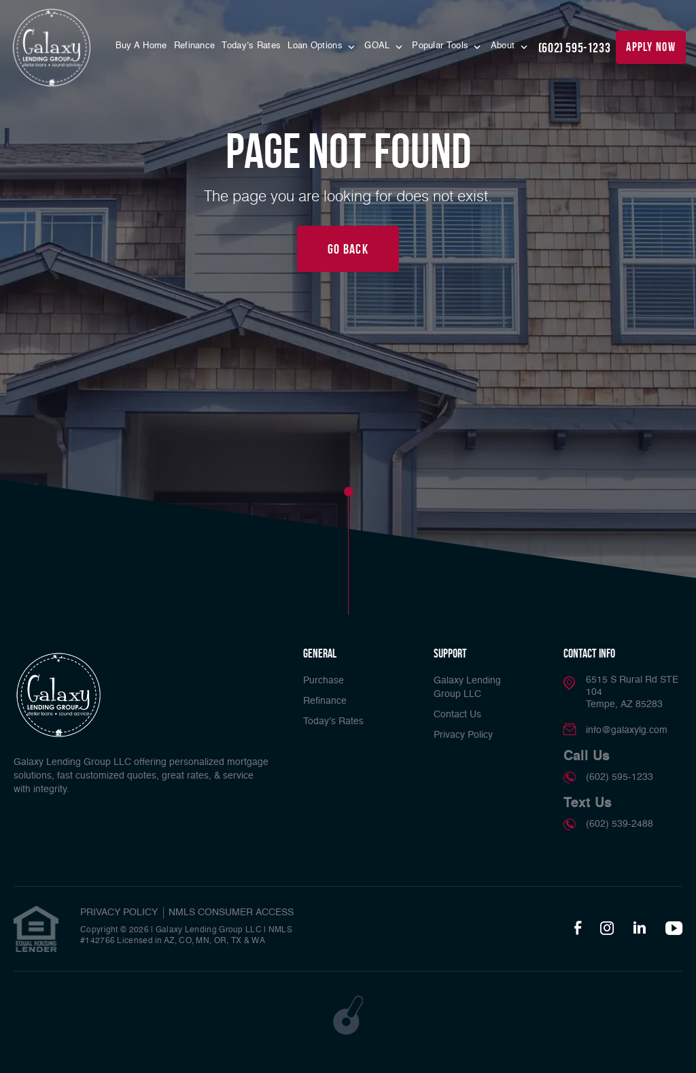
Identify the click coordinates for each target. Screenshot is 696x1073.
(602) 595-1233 (574, 47)
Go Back (348, 248)
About (504, 45)
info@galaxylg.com (626, 730)
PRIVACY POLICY (119, 912)
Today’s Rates (251, 45)
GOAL (378, 45)
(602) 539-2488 (619, 824)
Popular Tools (441, 45)
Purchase (323, 680)
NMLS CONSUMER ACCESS (231, 912)
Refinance (194, 45)
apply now (651, 47)
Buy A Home (141, 45)
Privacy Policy (463, 735)
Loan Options (316, 45)
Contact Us (457, 714)
